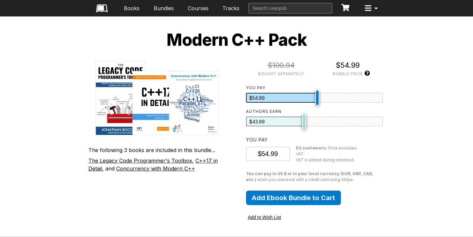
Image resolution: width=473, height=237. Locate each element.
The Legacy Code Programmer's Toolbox (140, 160)
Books (132, 8)
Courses (198, 8)
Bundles (164, 8)
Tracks (230, 8)
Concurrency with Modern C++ (155, 168)
